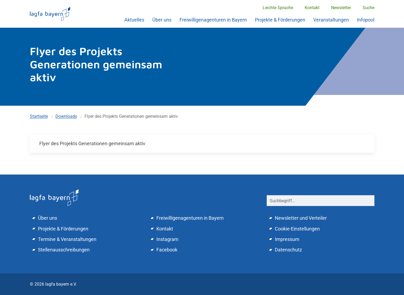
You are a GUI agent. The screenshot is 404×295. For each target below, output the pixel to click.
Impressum (287, 239)
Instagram (167, 239)
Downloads (66, 116)
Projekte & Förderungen (280, 20)
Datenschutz (288, 250)
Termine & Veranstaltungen (67, 239)
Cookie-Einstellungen (297, 229)
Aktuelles (134, 20)
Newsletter (341, 7)
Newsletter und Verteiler (301, 218)
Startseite (39, 116)
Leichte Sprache (278, 7)
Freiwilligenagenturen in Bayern (213, 20)
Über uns (161, 20)
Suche (368, 7)
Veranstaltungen (331, 20)
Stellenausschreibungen (64, 250)
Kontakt (312, 7)
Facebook (166, 250)
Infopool (365, 20)
